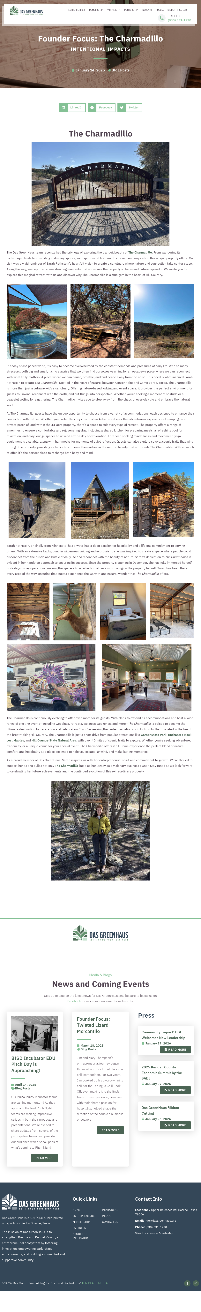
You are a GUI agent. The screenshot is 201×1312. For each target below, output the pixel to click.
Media (160, 10)
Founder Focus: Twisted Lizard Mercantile (93, 1025)
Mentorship (131, 10)
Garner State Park (154, 735)
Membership (96, 10)
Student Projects (177, 10)
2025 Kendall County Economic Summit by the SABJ (162, 1073)
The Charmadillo (140, 252)
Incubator (147, 10)
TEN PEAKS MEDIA (95, 1283)
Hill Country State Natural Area (54, 740)
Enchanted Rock (179, 735)
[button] (72, 107)
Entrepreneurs (76, 10)
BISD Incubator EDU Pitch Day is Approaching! (33, 1064)
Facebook (74, 1001)
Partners (113, 10)
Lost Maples (15, 740)
